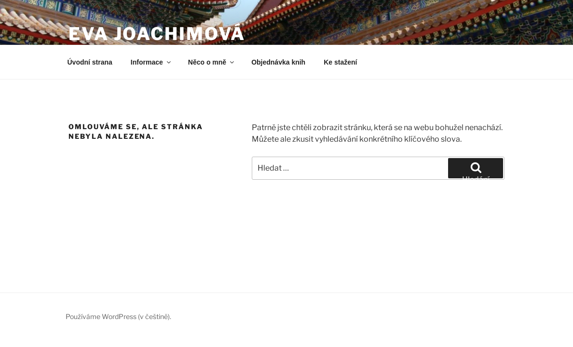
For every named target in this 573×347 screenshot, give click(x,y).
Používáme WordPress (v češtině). (118, 316)
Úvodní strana (90, 62)
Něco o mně (211, 62)
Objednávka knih (278, 62)
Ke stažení (340, 62)
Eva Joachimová (157, 33)
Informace (151, 62)
